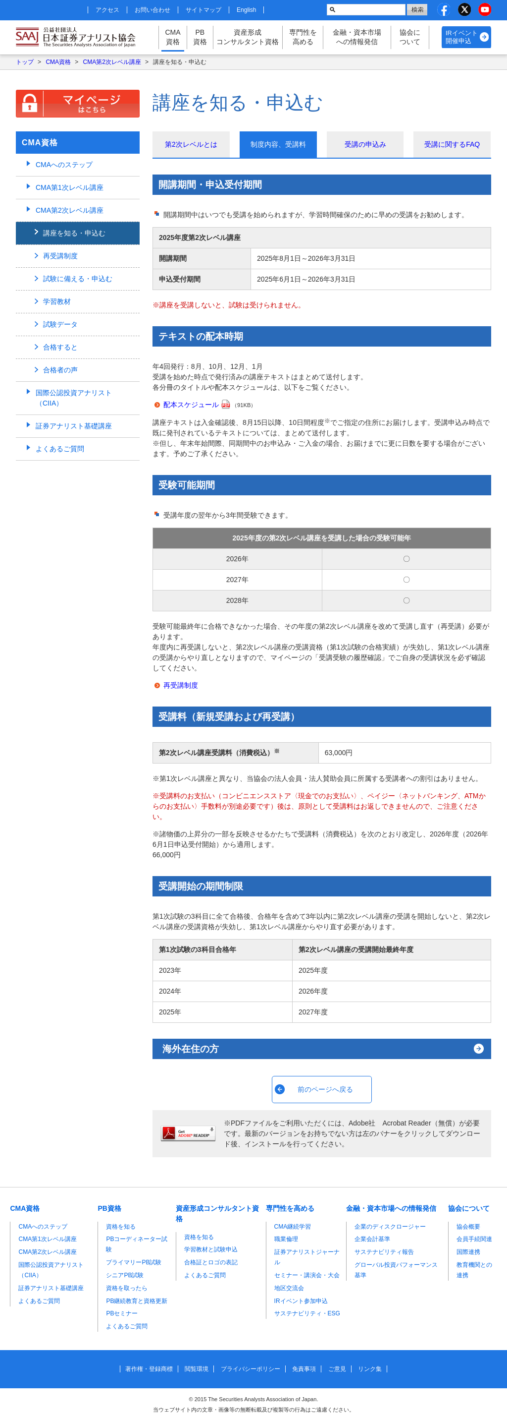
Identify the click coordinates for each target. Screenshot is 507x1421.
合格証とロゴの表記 (211, 1262)
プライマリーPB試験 (133, 1262)
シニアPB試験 (125, 1275)
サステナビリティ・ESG (307, 1313)
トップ (25, 62)
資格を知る (121, 1226)
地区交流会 (289, 1288)
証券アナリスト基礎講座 (74, 426)
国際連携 (468, 1251)
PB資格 (200, 37)
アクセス (107, 9)
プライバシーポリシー (250, 1368)
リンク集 (370, 1368)
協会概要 (468, 1226)
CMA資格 (172, 37)
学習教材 (57, 301)
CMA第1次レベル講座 (69, 187)
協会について (410, 37)
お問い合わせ (152, 9)
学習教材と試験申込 (211, 1249)
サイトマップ (203, 9)
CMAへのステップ (64, 165)
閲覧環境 (196, 1368)
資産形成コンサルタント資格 (247, 37)
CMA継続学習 (292, 1226)
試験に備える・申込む (77, 279)
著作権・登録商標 (149, 1368)
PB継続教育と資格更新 (136, 1301)
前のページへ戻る (325, 1089)
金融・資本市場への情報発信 (357, 37)
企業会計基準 (372, 1239)
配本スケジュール (191, 405)
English (246, 9)
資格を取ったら (127, 1288)
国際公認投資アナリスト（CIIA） (74, 398)
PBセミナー (122, 1313)
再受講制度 (180, 685)
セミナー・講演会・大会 (307, 1275)
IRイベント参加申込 (301, 1301)
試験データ (60, 324)
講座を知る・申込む (74, 233)
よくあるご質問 (60, 449)
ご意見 (337, 1368)
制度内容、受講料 (278, 144)
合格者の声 (60, 370)
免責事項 (304, 1368)
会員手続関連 (474, 1239)
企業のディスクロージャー (390, 1226)
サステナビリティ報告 (384, 1251)
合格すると (60, 347)
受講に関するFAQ (452, 144)
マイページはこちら (78, 104)
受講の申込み (365, 144)
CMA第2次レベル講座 (112, 62)
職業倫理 (286, 1239)
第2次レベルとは (191, 144)
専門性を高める (303, 37)
